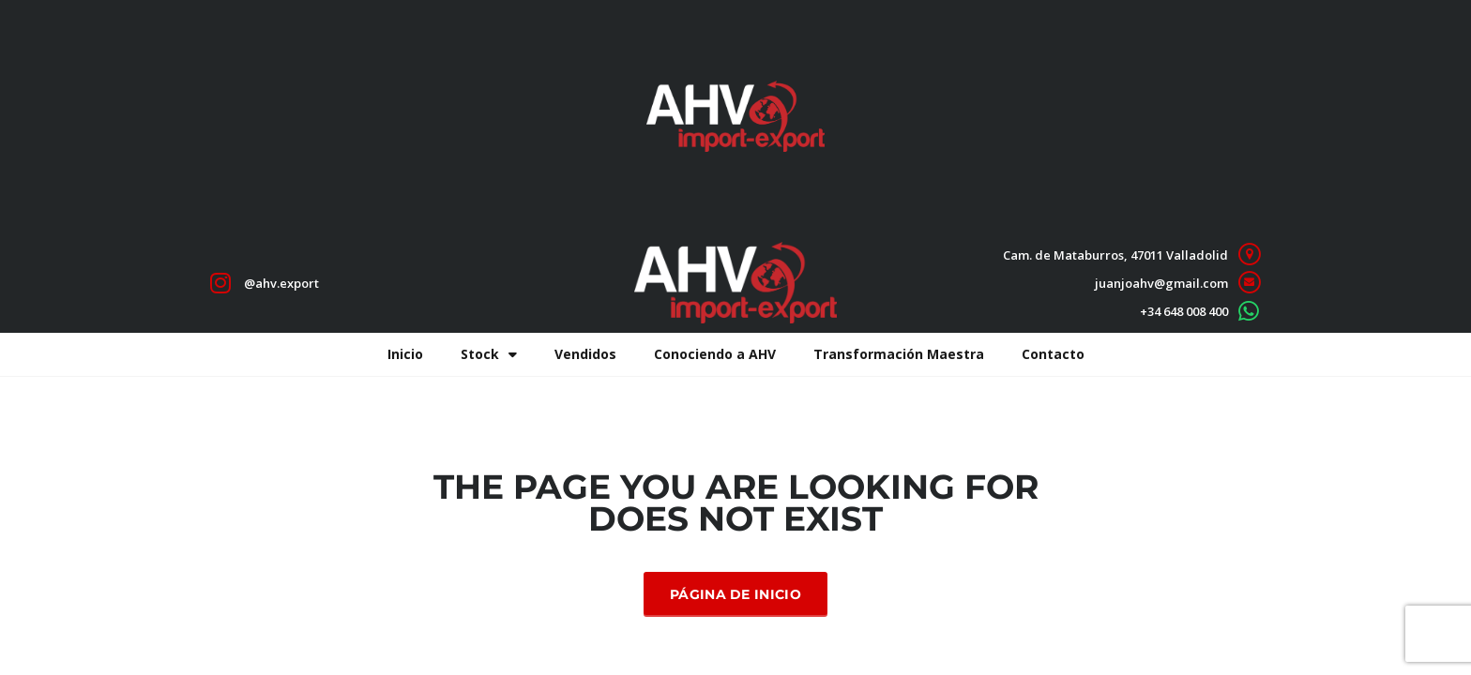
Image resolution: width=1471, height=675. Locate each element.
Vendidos (585, 354)
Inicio (405, 354)
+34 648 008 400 (1184, 311)
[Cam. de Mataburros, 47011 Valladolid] (1249, 254)
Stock (489, 354)
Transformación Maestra (898, 354)
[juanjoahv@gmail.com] (1249, 282)
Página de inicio (735, 594)
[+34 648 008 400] (1249, 310)
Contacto (1053, 354)
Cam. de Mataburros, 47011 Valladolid (1115, 255)
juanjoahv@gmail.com (1161, 283)
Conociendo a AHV (715, 354)
